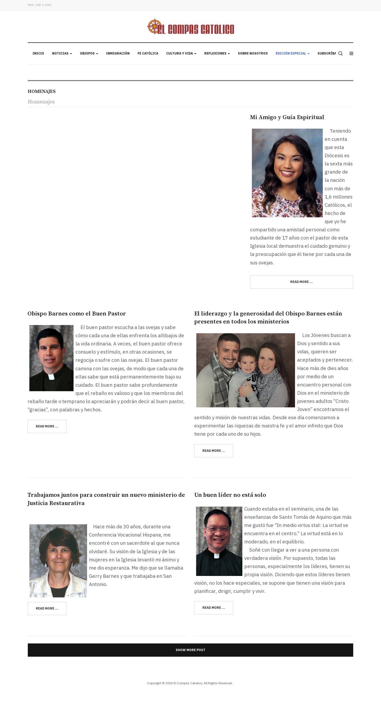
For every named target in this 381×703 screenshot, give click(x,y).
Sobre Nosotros (253, 53)
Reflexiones (217, 53)
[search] (340, 53)
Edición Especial (293, 53)
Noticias (62, 53)
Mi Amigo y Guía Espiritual (287, 117)
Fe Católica (148, 53)
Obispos (89, 53)
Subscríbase (329, 53)
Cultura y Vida (181, 53)
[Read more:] (301, 282)
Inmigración (118, 53)
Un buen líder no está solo (230, 495)
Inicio (38, 53)
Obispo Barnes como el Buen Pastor (77, 313)
